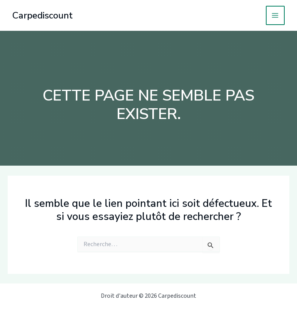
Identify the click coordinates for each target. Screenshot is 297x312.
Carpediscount (42, 15)
